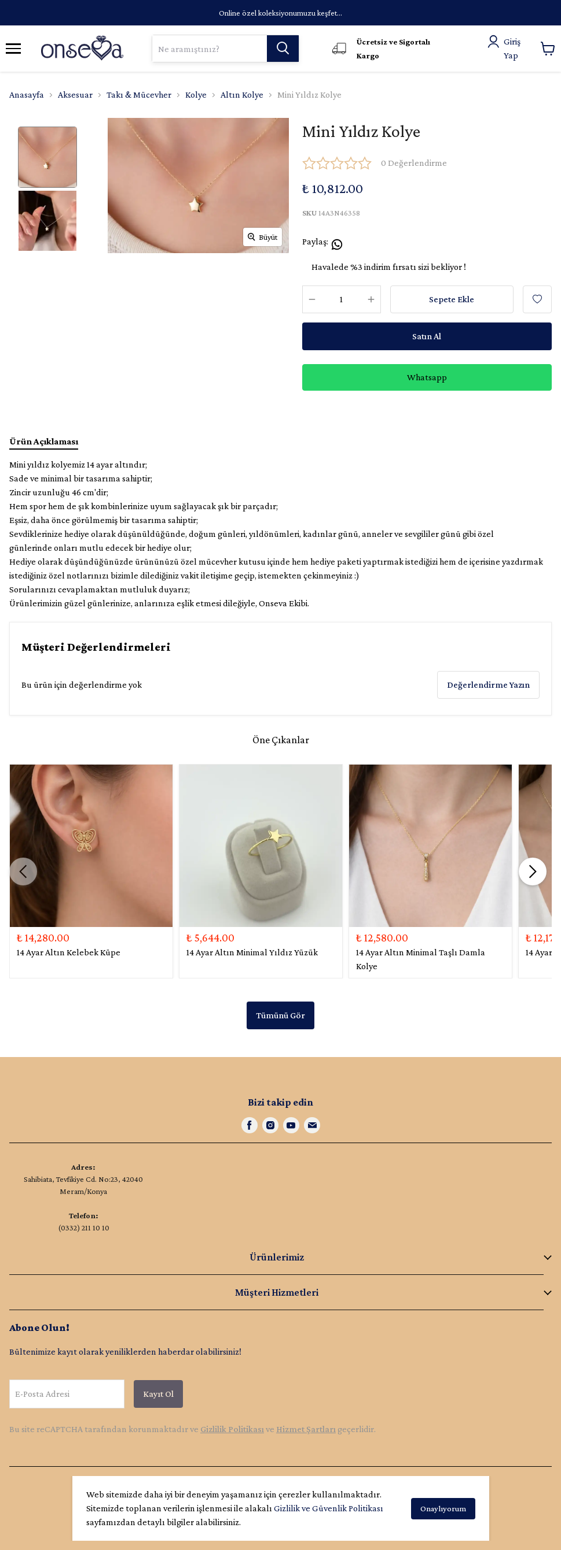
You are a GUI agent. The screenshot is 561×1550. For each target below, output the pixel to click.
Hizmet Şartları (306, 1429)
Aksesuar (75, 94)
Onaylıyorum (443, 1508)
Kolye (196, 94)
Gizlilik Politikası (232, 1429)
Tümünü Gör (280, 1015)
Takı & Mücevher (139, 94)
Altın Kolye (242, 94)
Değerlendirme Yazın (488, 684)
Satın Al (426, 336)
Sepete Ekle (451, 299)
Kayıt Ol (158, 1394)
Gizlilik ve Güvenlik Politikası (328, 1508)
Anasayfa (26, 94)
